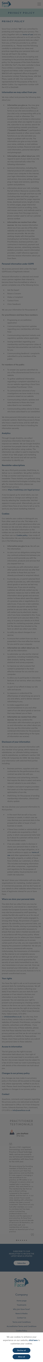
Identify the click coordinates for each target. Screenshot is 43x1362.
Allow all (21, 1356)
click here (33, 1340)
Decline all (21, 1350)
